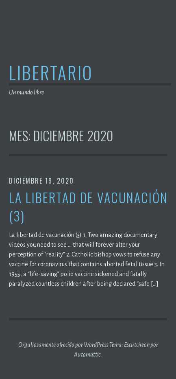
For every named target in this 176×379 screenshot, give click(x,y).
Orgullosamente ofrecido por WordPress (63, 345)
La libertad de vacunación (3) (88, 206)
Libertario (51, 72)
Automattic (87, 354)
